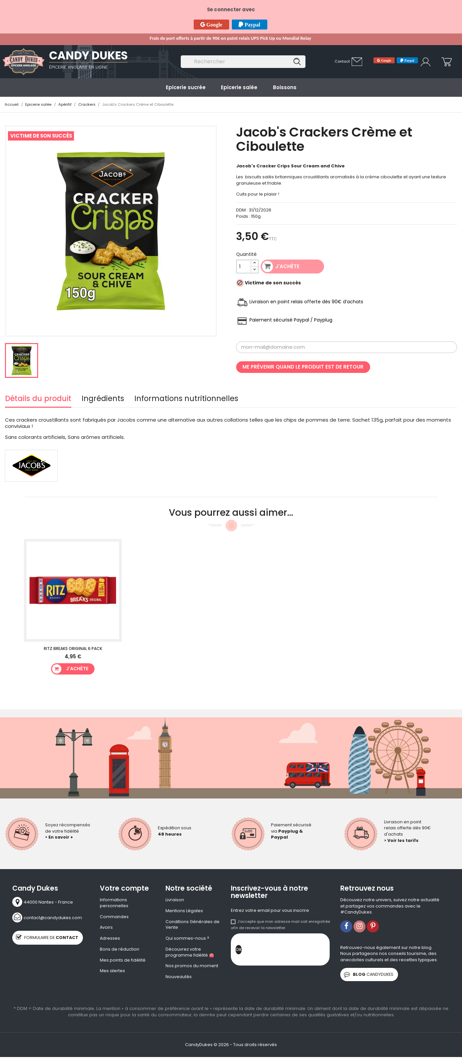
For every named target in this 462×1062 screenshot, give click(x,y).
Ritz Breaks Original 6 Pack (73, 649)
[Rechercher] (243, 61)
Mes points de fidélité (123, 962)
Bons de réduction (119, 951)
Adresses (110, 939)
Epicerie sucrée (186, 87)
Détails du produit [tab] (38, 400)
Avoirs (106, 928)
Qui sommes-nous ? (187, 939)
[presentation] (292, 951)
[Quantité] (243, 266)
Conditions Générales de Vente (192, 925)
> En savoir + (59, 837)
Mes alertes (112, 973)
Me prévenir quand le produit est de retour (302, 366)
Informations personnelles (114, 903)
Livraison (174, 900)
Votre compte (124, 888)
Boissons (285, 87)
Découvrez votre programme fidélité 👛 (189, 954)
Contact (342, 61)
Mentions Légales (184, 911)
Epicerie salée (239, 87)
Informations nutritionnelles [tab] (186, 400)
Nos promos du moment (191, 968)
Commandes (114, 917)
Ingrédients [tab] (103, 400)
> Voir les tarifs (402, 840)
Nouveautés (178, 979)
